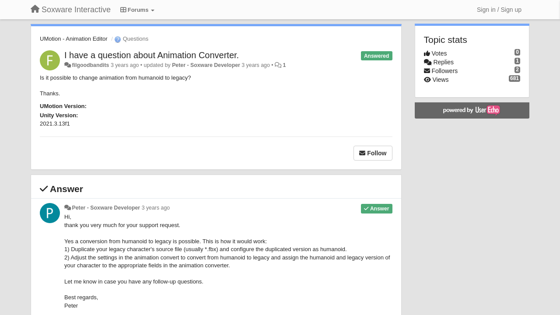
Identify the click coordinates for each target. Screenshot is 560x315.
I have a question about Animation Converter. (151, 55)
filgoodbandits (90, 65)
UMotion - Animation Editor (74, 38)
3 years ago (156, 208)
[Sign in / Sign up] (499, 9)
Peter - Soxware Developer (206, 65)
